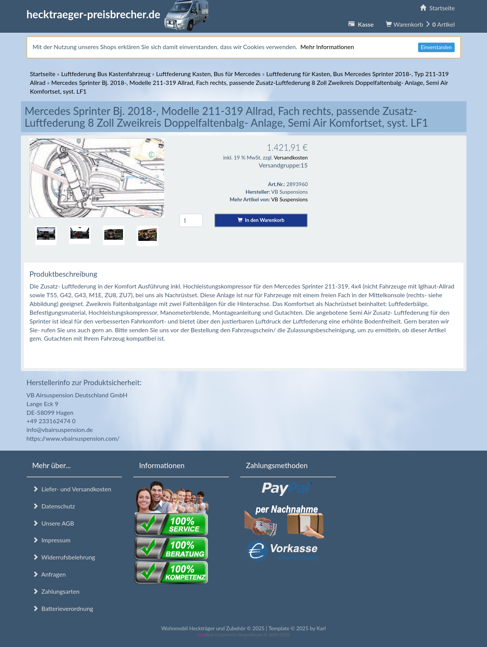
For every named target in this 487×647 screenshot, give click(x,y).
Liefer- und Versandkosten (72, 488)
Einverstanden (436, 47)
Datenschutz (53, 506)
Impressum (51, 539)
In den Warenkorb (261, 220)
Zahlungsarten (56, 591)
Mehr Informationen (327, 46)
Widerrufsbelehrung (63, 557)
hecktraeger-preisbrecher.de (120, 14)
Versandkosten (291, 157)
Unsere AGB (53, 523)
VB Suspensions (289, 199)
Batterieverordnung (62, 608)
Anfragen (49, 574)
